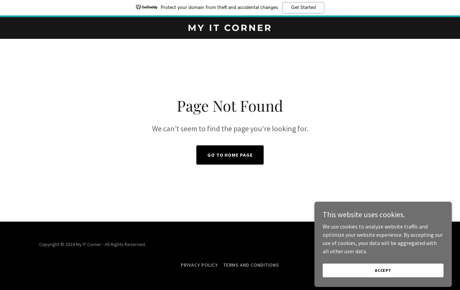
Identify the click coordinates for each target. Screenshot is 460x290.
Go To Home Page (230, 155)
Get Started (303, 7)
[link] (230, 28)
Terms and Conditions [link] (251, 265)
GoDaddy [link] (411, 244)
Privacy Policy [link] (199, 265)
